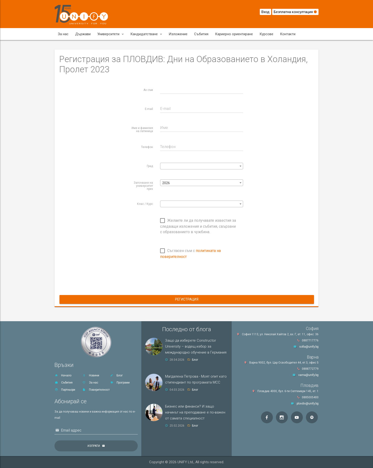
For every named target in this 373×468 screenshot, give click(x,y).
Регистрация (186, 299)
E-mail (149, 109)
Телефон (147, 147)
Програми (120, 382)
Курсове (266, 34)
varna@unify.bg (308, 375)
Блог (116, 375)
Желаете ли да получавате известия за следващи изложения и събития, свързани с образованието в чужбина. (198, 226)
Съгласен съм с (190, 253)
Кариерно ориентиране (234, 34)
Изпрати (94, 446)
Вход (265, 12)
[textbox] (201, 166)
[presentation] (196, 280)
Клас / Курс (145, 204)
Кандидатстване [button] (146, 34)
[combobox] (201, 166)
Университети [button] (110, 34)
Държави (83, 34)
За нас (63, 34)
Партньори (64, 389)
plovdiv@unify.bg (308, 403)
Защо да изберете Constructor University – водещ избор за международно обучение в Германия (195, 346)
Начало (62, 375)
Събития (201, 34)
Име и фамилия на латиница (142, 129)
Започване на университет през (143, 186)
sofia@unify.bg (309, 346)
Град (150, 166)
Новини (90, 375)
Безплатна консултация (295, 12)
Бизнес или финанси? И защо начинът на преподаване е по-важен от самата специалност (195, 412)
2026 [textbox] (166, 183)
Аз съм (148, 90)
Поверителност (96, 389)
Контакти (287, 34)
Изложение (178, 34)
